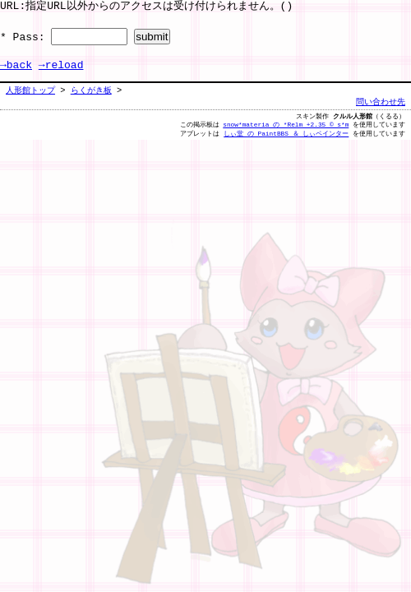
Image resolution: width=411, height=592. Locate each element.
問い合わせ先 (380, 102)
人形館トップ (30, 90)
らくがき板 (91, 90)
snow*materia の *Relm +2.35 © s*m (286, 125)
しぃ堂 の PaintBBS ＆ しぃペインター (286, 134)
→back (16, 65)
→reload (61, 65)
